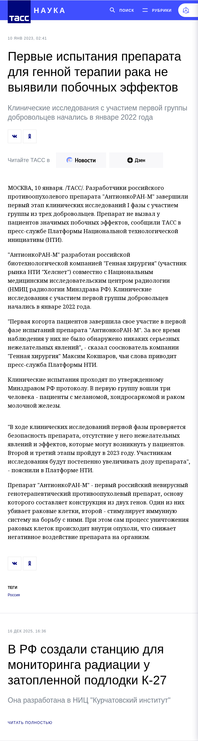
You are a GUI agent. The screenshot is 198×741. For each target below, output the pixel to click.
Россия (14, 595)
